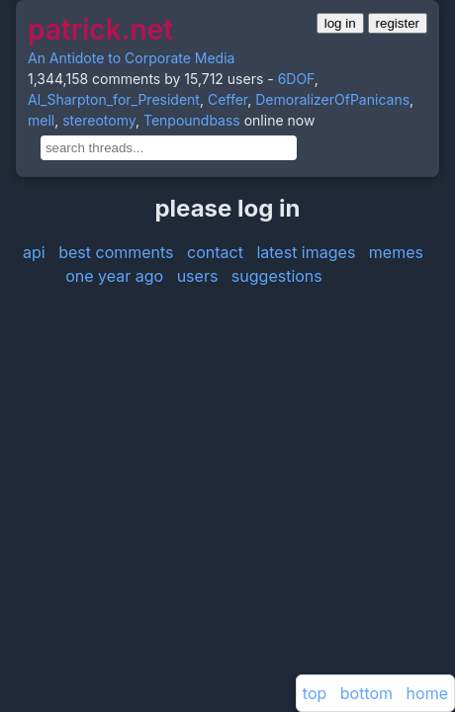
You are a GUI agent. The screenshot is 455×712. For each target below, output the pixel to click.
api (34, 252)
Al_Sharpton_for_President (114, 99)
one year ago (114, 276)
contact (215, 252)
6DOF (296, 78)
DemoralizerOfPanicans (332, 99)
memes (396, 252)
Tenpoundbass (191, 120)
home (427, 693)
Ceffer (227, 99)
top (314, 693)
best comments (115, 252)
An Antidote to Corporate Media (131, 57)
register (397, 23)
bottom (366, 693)
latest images (305, 252)
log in (340, 23)
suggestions (276, 276)
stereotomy (99, 120)
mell (41, 120)
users (198, 276)
